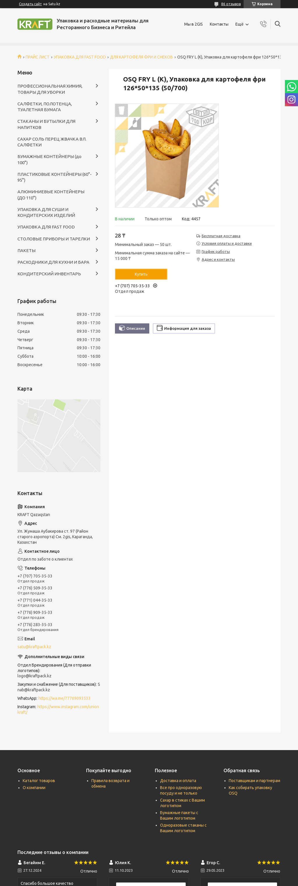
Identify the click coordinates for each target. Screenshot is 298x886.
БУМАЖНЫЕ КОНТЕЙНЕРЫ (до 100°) (49, 159)
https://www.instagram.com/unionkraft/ (58, 709)
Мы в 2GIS (193, 24)
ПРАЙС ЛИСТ (37, 57)
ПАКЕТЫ (26, 250)
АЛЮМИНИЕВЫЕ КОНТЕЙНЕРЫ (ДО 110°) (50, 194)
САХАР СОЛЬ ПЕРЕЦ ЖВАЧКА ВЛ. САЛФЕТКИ (51, 142)
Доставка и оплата (178, 780)
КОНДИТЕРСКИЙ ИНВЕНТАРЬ (49, 273)
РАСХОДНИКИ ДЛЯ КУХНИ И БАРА (53, 262)
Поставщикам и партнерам (254, 780)
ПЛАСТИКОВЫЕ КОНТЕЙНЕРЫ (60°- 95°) (54, 177)
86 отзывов (231, 4)
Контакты (219, 24)
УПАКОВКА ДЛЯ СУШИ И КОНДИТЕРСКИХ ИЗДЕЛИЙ (46, 212)
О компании (34, 787)
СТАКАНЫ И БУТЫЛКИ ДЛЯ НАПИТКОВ (46, 124)
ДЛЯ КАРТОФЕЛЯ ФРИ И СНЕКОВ (141, 57)
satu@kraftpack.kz (34, 646)
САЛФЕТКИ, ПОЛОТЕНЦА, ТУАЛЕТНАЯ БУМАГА (44, 106)
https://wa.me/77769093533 (64, 698)
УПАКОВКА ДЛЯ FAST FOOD (80, 57)
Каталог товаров (39, 780)
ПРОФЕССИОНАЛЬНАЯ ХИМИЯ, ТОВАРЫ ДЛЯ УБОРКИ (49, 89)
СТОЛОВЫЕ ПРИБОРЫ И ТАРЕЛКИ (53, 238)
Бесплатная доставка (221, 236)
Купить (141, 274)
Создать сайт (30, 4)
